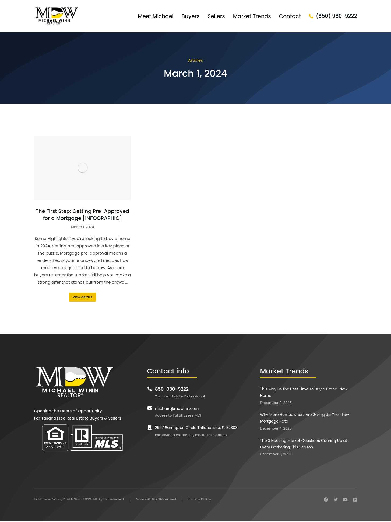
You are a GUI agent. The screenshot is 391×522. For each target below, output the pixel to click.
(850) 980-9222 (336, 16)
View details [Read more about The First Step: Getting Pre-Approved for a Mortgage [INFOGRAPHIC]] (82, 297)
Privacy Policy (199, 499)
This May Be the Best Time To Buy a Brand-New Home (303, 392)
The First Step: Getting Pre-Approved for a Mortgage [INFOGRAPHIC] (82, 215)
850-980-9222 (172, 389)
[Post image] (82, 168)
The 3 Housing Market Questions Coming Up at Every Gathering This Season (303, 444)
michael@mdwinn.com (177, 408)
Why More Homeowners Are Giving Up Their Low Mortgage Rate (304, 418)
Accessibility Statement (156, 499)
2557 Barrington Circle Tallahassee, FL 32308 (196, 427)
